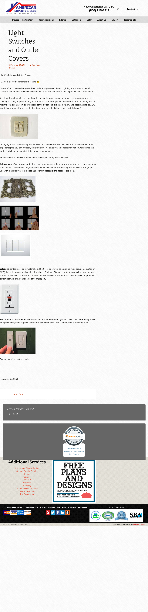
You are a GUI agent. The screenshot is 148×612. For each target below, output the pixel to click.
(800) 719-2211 (99, 10)
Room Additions (46, 19)
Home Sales (16, 394)
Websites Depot (139, 524)
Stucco (27, 477)
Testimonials (130, 19)
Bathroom (76, 19)
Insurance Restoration (22, 19)
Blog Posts (36, 65)
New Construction (26, 494)
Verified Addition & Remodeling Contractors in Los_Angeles (74, 451)
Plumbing (27, 485)
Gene (12, 68)
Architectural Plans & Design (27, 468)
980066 (15, 414)
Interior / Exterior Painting (27, 471)
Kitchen (62, 19)
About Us (101, 19)
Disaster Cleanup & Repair (27, 488)
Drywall (27, 474)
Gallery (115, 19)
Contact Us (132, 9)
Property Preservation (27, 491)
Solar (89, 19)
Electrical (27, 482)
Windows (27, 479)
